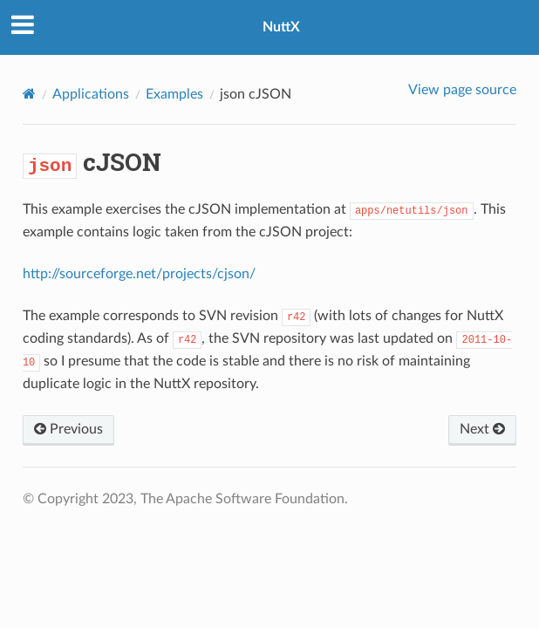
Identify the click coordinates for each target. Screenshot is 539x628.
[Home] (29, 93)
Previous (68, 429)
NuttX (281, 27)
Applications (90, 94)
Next (482, 429)
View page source (462, 90)
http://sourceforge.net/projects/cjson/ (139, 274)
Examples (174, 94)
